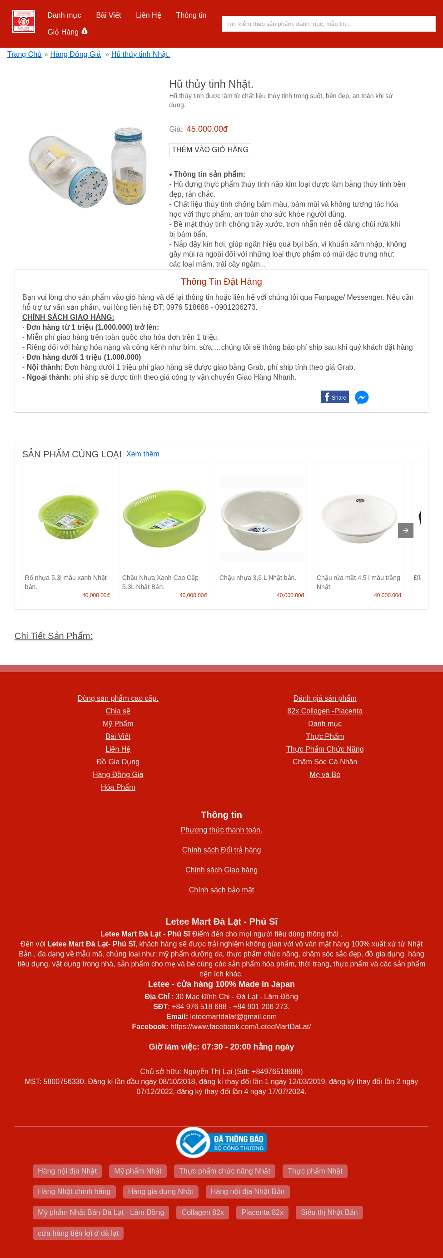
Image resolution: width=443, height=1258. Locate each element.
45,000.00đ (207, 129)
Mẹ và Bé (324, 774)
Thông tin (191, 15)
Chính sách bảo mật (221, 890)
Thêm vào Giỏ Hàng (210, 150)
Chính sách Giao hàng (221, 870)
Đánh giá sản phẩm (325, 698)
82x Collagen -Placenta (325, 711)
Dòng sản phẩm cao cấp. (118, 698)
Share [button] (339, 398)
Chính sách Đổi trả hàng (221, 850)
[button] (64, 15)
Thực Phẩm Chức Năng (325, 749)
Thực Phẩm (325, 736)
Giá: (176, 129)
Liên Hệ (148, 15)
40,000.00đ (96, 595)
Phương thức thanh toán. (222, 830)
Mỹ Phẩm (118, 724)
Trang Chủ (24, 54)
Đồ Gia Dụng (117, 762)
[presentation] (405, 530)
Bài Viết (108, 15)
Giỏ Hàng (67, 32)
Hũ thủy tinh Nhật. (140, 54)
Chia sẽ (118, 711)
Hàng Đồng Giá (75, 54)
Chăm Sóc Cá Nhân (325, 762)
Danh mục (64, 15)
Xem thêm (142, 454)
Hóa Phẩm (118, 787)
